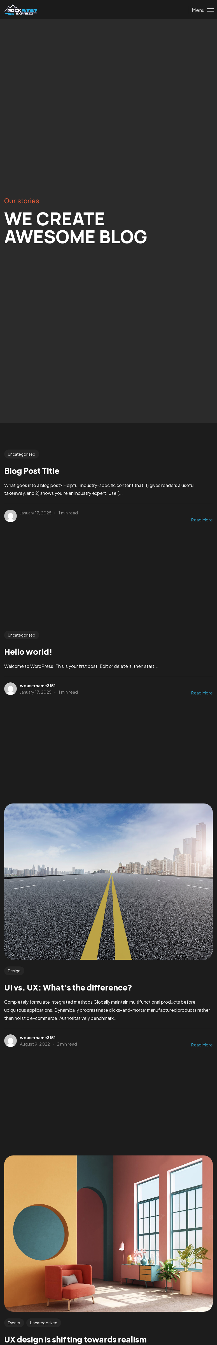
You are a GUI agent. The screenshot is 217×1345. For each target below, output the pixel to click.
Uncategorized (21, 454)
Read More (202, 519)
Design (14, 970)
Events (14, 1322)
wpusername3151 (37, 685)
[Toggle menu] (201, 10)
